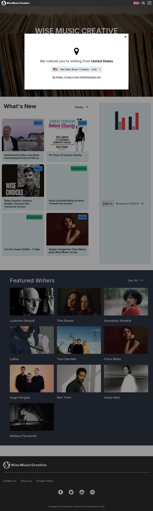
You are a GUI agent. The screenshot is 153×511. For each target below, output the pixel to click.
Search (143, 3)
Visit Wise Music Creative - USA (78, 69)
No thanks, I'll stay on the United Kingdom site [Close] (125, 36)
